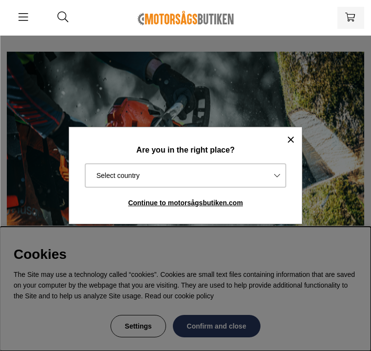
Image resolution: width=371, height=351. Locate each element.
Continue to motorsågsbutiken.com (185, 203)
